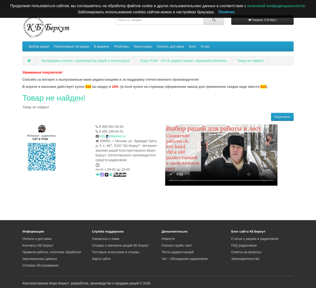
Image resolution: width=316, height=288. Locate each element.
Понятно (226, 12)
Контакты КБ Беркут (37, 245)
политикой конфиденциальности (276, 6)
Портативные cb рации (71, 46)
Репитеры (121, 46)
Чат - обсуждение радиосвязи (184, 259)
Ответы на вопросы (246, 252)
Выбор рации (39, 46)
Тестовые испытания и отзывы (115, 252)
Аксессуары (143, 46)
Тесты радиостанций (178, 252)
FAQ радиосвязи (244, 245)
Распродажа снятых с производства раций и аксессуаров (85, 61)
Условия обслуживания (40, 265)
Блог (192, 46)
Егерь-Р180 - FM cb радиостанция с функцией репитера (183, 61)
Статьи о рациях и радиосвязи (254, 239)
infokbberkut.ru (113, 136)
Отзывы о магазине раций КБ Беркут (120, 245)
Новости (168, 239)
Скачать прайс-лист (177, 245)
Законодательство (245, 259)
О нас (205, 46)
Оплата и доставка (36, 239)
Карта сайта (101, 259)
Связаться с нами (105, 239)
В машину (101, 46)
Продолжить (282, 117)
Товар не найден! (250, 61)
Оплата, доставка (170, 46)
